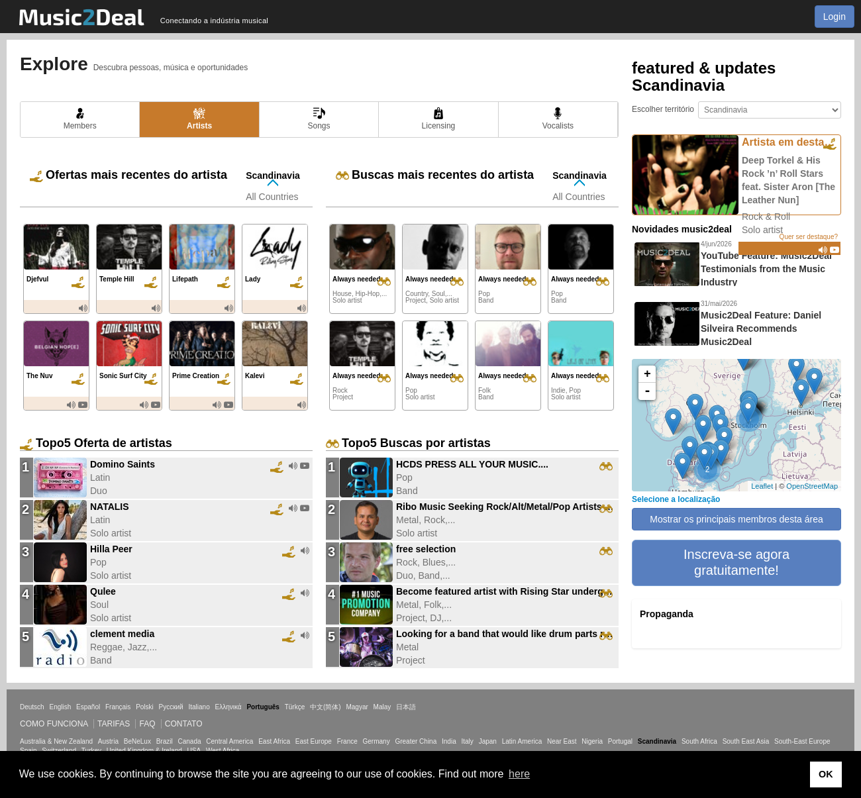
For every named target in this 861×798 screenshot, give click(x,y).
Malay (382, 707)
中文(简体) (325, 707)
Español (88, 707)
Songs (319, 118)
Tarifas (113, 723)
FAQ (147, 723)
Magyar (357, 707)
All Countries (272, 196)
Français (117, 707)
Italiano (198, 707)
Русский (171, 707)
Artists (199, 118)
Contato (184, 723)
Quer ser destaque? (809, 236)
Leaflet (762, 486)
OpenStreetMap (812, 486)
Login (834, 16)
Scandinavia (273, 175)
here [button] (519, 773)
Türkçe (295, 707)
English (60, 707)
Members (80, 118)
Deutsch (32, 707)
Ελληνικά (228, 707)
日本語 (406, 707)
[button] (736, 563)
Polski (145, 707)
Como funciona (54, 723)
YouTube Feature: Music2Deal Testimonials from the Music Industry (766, 268)
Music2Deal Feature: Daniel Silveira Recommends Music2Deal (761, 328)
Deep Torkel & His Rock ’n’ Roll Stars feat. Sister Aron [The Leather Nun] (788, 180)
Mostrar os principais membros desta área (736, 519)
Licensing (439, 118)
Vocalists (558, 118)
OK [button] (826, 774)
